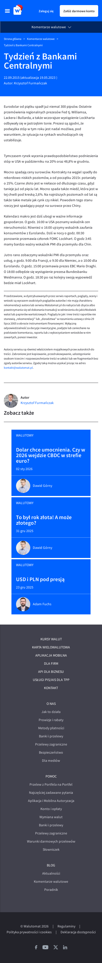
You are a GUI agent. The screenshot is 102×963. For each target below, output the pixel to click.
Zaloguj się (46, 11)
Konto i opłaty (51, 809)
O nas (51, 704)
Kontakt (51, 688)
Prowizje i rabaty (51, 720)
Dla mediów (51, 760)
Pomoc (51, 776)
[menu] (7, 10)
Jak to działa (51, 712)
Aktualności (51, 873)
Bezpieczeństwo (51, 752)
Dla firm (51, 663)
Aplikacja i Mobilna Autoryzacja (51, 801)
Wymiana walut (51, 817)
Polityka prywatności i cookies (29, 932)
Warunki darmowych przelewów (51, 841)
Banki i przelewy (51, 736)
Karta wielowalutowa (51, 647)
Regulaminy (66, 926)
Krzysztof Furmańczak (30, 83)
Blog (51, 865)
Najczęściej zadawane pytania (51, 792)
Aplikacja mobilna (51, 655)
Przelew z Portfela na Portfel (51, 784)
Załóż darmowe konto (79, 11)
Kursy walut (51, 639)
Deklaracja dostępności (78, 932)
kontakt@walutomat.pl (18, 367)
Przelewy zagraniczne (51, 744)
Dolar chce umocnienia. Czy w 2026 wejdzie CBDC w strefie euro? (50, 455)
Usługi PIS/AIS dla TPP (51, 680)
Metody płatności (51, 728)
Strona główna (12, 39)
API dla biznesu (51, 672)
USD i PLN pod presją (40, 579)
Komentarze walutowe (49, 27)
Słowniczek (51, 849)
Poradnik (51, 890)
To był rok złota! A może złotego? (44, 520)
